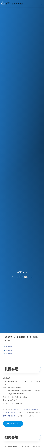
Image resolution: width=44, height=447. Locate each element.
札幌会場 (9, 347)
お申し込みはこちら (13, 424)
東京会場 (9, 354)
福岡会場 (9, 350)
